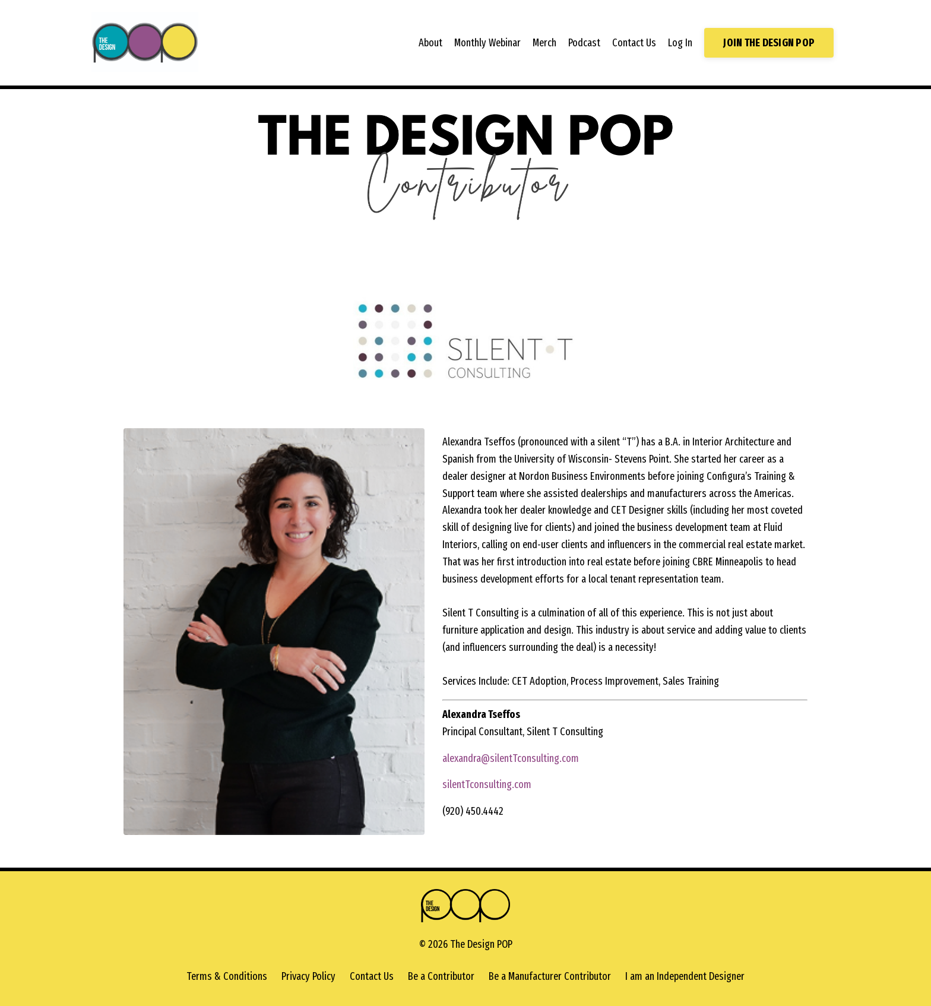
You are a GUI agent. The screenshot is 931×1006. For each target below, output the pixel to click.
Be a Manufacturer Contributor (550, 976)
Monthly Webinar (487, 42)
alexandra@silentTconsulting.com (510, 758)
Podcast (584, 42)
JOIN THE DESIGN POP (769, 42)
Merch (544, 42)
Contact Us (634, 42)
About (430, 42)
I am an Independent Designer (685, 976)
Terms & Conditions (226, 976)
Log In (680, 42)
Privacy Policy (308, 976)
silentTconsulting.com (486, 784)
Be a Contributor (441, 976)
